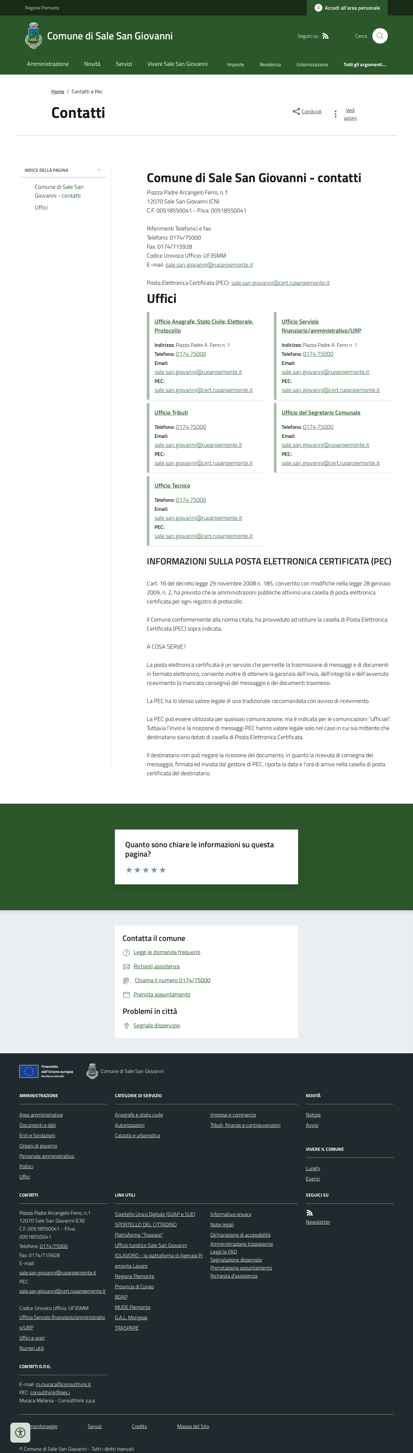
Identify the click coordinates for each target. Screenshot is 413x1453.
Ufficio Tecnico (172, 485)
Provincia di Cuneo (134, 1286)
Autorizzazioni (130, 1125)
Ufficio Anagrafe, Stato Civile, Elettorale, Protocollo (204, 326)
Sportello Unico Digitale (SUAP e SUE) (155, 1214)
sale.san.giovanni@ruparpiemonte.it (209, 264)
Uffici (24, 1176)
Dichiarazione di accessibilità (240, 1235)
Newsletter (318, 1222)
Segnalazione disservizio (236, 1259)
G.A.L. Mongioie (131, 1317)
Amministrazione (48, 63)
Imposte (235, 64)
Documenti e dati (37, 1125)
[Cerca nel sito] (377, 36)
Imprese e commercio (233, 1114)
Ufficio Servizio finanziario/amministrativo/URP (321, 326)
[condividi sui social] (306, 111)
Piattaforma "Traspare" (139, 1235)
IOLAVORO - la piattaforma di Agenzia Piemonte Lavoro (158, 1261)
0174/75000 (54, 1246)
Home (57, 91)
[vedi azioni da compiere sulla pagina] (346, 114)
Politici (26, 1166)
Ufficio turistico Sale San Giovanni (151, 1245)
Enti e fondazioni (37, 1135)
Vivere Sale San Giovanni (177, 63)
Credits (139, 1426)
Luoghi (313, 1168)
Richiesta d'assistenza (233, 1276)
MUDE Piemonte (132, 1307)
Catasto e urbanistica (137, 1135)
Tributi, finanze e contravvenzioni (245, 1125)
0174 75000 (191, 353)
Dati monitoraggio (38, 1426)
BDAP (121, 1297)
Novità (92, 63)
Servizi (124, 63)
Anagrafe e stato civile (139, 1114)
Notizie (313, 1114)
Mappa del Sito (193, 1426)
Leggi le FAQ (223, 1251)
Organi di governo (38, 1145)
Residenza (270, 64)
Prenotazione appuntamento (241, 1268)
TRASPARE (127, 1328)
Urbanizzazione (312, 64)
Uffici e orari (32, 1338)
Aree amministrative (41, 1114)
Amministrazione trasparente (241, 1244)
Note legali (222, 1224)
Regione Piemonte (42, 7)
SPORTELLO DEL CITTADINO (146, 1224)
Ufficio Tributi (171, 412)
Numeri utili (31, 1348)
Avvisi (312, 1125)
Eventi (313, 1178)
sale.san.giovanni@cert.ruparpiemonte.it (280, 282)
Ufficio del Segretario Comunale (321, 412)
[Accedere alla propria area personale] (347, 7)
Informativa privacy (231, 1214)
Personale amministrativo (46, 1156)
